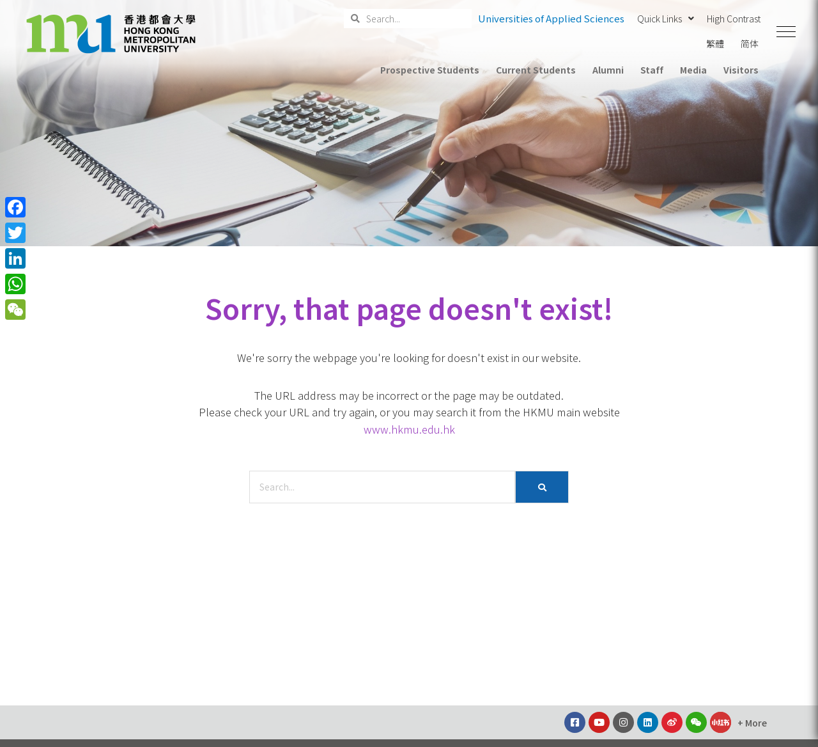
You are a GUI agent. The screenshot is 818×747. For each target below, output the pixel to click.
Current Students (535, 69)
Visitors (741, 69)
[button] (786, 32)
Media (693, 69)
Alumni (608, 69)
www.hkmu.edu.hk (409, 429)
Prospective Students (429, 69)
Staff (651, 69)
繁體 (715, 43)
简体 (750, 43)
